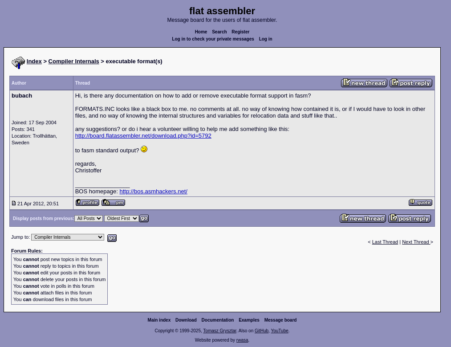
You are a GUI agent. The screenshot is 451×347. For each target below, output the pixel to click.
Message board (280, 320)
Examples (249, 320)
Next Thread (416, 242)
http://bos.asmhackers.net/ (153, 191)
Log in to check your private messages (213, 39)
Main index (159, 320)
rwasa (242, 340)
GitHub (261, 330)
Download (186, 320)
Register (240, 31)
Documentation (218, 320)
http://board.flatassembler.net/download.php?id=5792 (143, 135)
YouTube (279, 330)
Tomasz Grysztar (219, 330)
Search (219, 31)
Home (201, 31)
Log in (265, 39)
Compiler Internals (74, 61)
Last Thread (385, 242)
